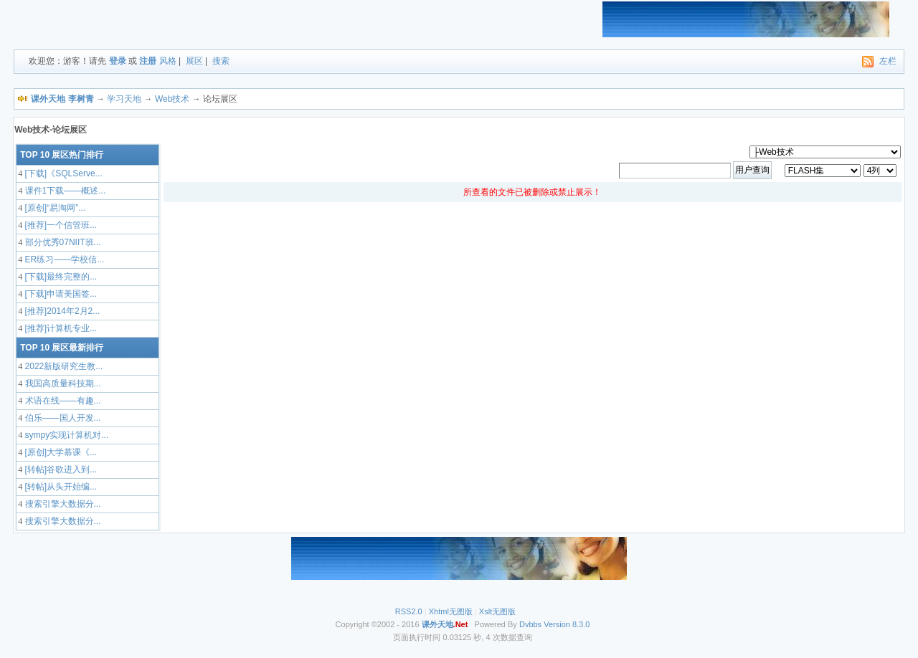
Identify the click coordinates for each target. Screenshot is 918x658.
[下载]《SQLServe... (62, 173)
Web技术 (172, 99)
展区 (194, 61)
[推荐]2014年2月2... (61, 311)
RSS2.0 (408, 611)
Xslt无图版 (497, 611)
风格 (167, 61)
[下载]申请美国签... (59, 294)
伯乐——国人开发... (61, 418)
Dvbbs (530, 624)
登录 (117, 61)
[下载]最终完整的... (59, 277)
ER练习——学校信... (63, 259)
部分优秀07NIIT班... (61, 242)
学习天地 (124, 99)
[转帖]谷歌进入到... (59, 469)
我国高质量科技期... (61, 383)
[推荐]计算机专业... (59, 328)
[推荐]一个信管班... (59, 225)
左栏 (887, 61)
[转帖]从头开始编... (59, 487)
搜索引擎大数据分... (61, 504)
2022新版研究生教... (62, 366)
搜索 (221, 61)
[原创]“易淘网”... (53, 208)
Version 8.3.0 (567, 624)
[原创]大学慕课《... (59, 452)
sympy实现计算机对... (65, 435)
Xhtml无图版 (451, 611)
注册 (147, 61)
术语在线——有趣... (61, 401)
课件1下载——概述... (63, 191)
